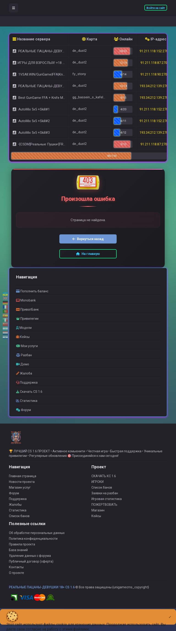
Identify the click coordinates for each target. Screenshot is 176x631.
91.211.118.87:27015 (155, 63)
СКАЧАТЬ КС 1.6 (103, 488)
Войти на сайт (155, 8)
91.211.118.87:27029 (155, 144)
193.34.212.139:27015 (156, 86)
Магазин (97, 522)
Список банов (19, 527)
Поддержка (18, 510)
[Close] (169, 613)
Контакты (16, 579)
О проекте (16, 584)
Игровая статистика (106, 510)
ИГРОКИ (97, 493)
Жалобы (15, 516)
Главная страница (22, 488)
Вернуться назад (88, 239)
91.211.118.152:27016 (156, 109)
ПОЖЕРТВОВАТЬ (104, 516)
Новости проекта (22, 493)
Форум (14, 505)
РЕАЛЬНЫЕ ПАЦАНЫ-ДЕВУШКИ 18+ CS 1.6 (42, 599)
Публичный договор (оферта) (31, 573)
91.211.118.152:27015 (156, 51)
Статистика (17, 522)
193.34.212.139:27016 (156, 98)
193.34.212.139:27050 (156, 133)
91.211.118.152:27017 (156, 121)
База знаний (18, 561)
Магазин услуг (20, 499)
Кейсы (96, 527)
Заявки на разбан (104, 505)
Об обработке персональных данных (37, 544)
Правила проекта (22, 556)
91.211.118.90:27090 (155, 74)
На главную (88, 254)
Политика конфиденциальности (33, 550)
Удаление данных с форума (30, 567)
